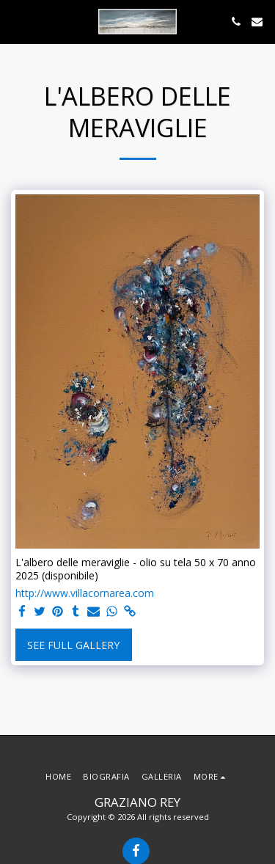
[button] (16, 21)
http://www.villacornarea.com (84, 593)
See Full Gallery (73, 645)
